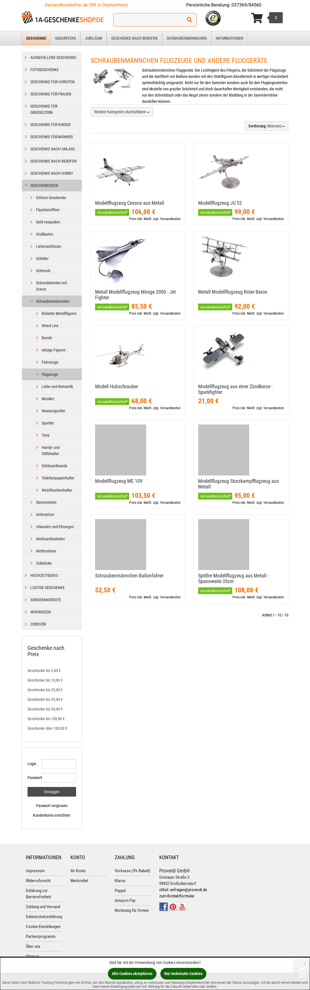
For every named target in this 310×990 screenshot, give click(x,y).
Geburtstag (65, 38)
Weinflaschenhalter (57, 490)
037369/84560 (247, 5)
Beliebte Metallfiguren (59, 313)
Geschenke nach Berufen (134, 38)
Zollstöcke (44, 563)
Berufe (47, 338)
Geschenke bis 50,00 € (45, 709)
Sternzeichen (46, 502)
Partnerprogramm (40, 936)
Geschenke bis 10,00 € (45, 680)
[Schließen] (305, 964)
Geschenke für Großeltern (43, 109)
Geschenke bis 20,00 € (45, 690)
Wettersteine (46, 551)
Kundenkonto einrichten (51, 815)
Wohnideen (40, 612)
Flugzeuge (50, 374)
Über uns (33, 946)
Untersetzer (45, 514)
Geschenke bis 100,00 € (46, 718)
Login (32, 763)
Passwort (32, 777)
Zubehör (38, 624)
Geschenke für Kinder (50, 124)
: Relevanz (266, 126)
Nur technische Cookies (183, 973)
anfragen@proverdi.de (188, 889)
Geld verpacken (48, 222)
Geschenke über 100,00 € (47, 728)
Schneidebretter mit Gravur (51, 286)
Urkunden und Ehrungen (55, 526)
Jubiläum (93, 38)
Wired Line (50, 325)
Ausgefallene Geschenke (53, 57)
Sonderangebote (45, 600)
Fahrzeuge (50, 362)
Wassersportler (53, 411)
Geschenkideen (44, 185)
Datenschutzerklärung (44, 916)
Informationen (229, 38)
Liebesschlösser (48, 246)
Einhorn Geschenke (51, 197)
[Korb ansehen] (267, 18)
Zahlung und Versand (43, 906)
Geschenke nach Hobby (51, 173)
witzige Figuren (54, 350)
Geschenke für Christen (52, 82)
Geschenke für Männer (51, 137)
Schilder (42, 258)
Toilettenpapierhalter (58, 478)
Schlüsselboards (54, 466)
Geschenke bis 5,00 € (44, 670)
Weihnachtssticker (50, 539)
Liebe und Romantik (57, 386)
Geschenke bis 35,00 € (45, 699)
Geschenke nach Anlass (52, 149)
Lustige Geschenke (47, 587)
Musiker (48, 398)
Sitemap (32, 956)
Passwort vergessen (52, 805)
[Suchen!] (189, 19)
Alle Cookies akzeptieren (132, 973)
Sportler (48, 423)
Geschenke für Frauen (50, 94)
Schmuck (43, 270)
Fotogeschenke (44, 69)
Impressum (35, 870)
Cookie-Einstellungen (43, 926)
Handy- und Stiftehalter (51, 450)
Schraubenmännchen (187, 38)
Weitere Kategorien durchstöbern (121, 112)
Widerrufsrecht (38, 880)
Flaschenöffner (48, 210)
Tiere (46, 435)
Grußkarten (44, 234)
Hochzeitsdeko (44, 575)
